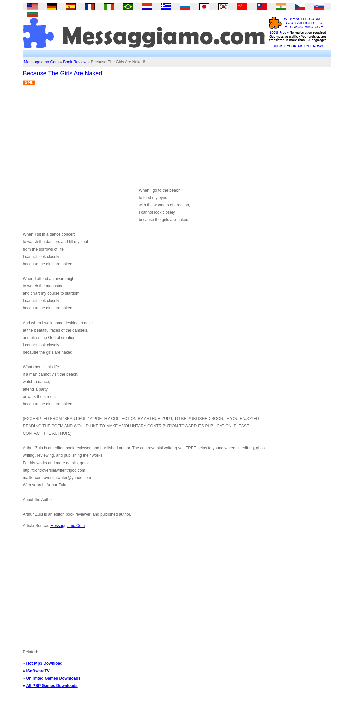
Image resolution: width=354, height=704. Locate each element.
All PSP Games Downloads (52, 685)
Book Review (74, 62)
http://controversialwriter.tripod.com (54, 470)
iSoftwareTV (38, 670)
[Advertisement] (145, 107)
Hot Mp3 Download (44, 663)
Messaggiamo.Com (41, 62)
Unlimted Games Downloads (53, 678)
